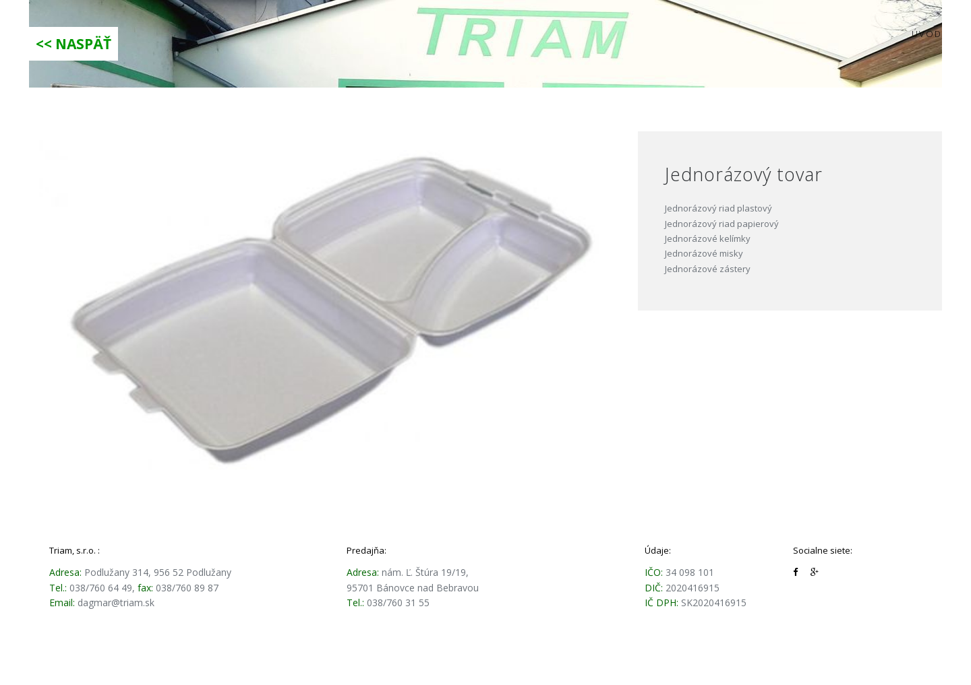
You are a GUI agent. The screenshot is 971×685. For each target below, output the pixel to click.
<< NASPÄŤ (73, 43)
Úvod (927, 34)
